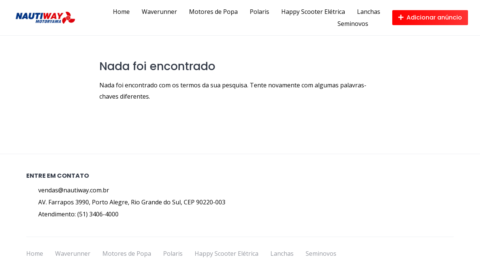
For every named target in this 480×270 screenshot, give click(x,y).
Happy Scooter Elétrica (313, 12)
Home (121, 12)
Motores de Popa (213, 12)
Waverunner (159, 12)
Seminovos (353, 24)
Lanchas (368, 12)
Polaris (259, 12)
